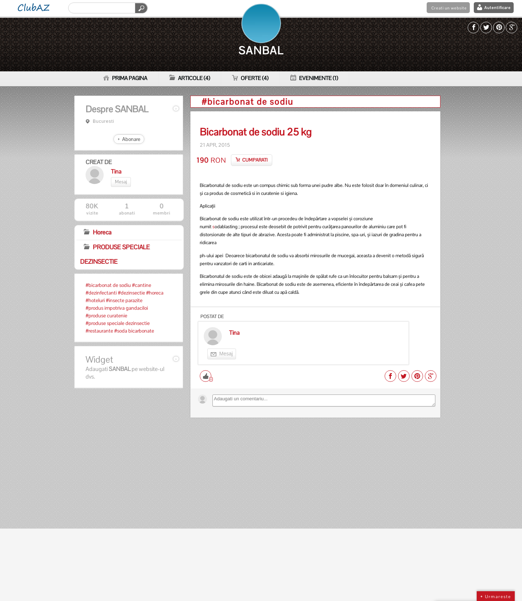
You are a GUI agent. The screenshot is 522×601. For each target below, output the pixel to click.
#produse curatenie (106, 315)
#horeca (154, 292)
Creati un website (449, 8)
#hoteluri (95, 300)
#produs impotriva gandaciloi (117, 308)
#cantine (141, 285)
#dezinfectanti (101, 292)
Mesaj (121, 182)
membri (161, 209)
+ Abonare (128, 139)
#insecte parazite (124, 300)
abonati (126, 209)
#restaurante (99, 330)
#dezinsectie (131, 292)
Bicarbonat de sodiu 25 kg (255, 132)
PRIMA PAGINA (125, 78)
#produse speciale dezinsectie (118, 323)
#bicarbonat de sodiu (108, 285)
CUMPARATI (255, 160)
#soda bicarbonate (134, 330)
